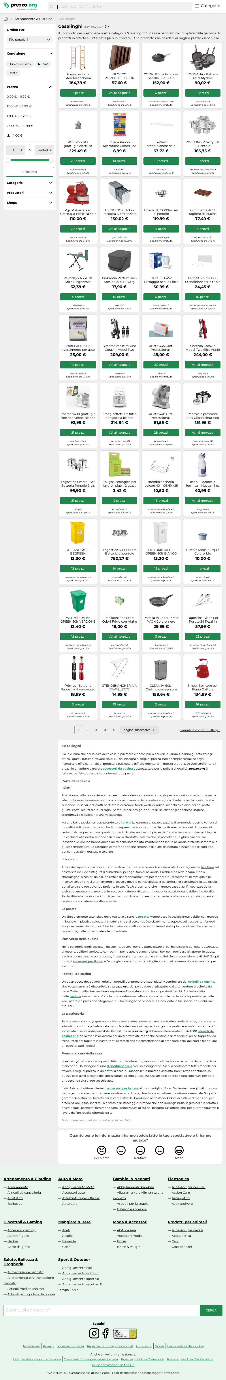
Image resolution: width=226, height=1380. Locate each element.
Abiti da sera (126, 1230)
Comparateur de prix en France (37, 1359)
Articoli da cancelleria (24, 1193)
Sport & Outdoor (74, 1259)
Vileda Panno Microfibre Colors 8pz (119, 144)
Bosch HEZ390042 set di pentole (161, 212)
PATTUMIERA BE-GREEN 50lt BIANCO (161, 552)
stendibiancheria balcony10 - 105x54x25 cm (161, 484)
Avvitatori (15, 1198)
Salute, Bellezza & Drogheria (21, 1261)
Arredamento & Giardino (33, 19)
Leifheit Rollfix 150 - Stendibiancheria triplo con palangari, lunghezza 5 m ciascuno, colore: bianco (202, 280)
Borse (121, 1241)
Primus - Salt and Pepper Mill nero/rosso (78, 687)
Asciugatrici (181, 1198)
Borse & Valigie (128, 1247)
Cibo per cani (182, 1247)
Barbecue (15, 1204)
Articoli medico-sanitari (26, 1289)
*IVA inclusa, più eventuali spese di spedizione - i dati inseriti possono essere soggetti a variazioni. (113, 1372)
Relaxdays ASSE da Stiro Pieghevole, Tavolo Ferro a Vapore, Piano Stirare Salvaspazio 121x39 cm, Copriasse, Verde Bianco (78, 280)
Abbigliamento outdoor (80, 1273)
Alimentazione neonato (25, 1272)
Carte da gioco (19, 1247)
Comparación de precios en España (91, 1359)
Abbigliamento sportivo (80, 1279)
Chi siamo (144, 1346)
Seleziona (30, 172)
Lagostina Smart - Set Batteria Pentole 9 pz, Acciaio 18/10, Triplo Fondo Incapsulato (78, 484)
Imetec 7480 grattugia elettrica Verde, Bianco (77, 416)
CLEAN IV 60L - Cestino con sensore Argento (161, 687)
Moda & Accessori (130, 1222)
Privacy (48, 1346)
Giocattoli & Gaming (23, 1222)
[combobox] (123, 6)
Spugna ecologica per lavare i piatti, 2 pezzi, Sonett (119, 484)
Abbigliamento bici (77, 1268)
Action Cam (181, 1193)
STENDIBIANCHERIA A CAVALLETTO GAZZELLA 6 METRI (119, 687)
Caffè (66, 1247)
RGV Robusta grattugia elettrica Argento (78, 144)
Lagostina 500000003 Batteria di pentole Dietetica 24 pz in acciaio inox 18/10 (119, 552)
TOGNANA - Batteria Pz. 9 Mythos (202, 76)
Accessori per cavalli (187, 1230)
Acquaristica (181, 1236)
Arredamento (18, 1187)
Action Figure (18, 1236)
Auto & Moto (70, 1179)
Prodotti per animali (187, 1222)
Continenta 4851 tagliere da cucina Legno (203, 212)
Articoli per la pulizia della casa (31, 1294)
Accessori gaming (22, 1230)
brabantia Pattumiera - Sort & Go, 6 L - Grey (119, 280)
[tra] (14, 150)
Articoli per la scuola (133, 1204)
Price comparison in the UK (113, 1365)
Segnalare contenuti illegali (200, 730)
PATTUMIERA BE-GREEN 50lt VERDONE (77, 619)
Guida (159, 1346)
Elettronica (178, 1179)
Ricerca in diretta (70, 1346)
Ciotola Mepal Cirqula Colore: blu (202, 552)
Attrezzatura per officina (81, 1198)
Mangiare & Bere (74, 1222)
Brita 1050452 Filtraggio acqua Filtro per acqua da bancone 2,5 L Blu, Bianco (161, 280)
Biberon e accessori (132, 1209)
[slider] (8, 160)
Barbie (13, 1241)
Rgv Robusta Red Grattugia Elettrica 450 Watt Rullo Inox (78, 212)
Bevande (69, 1241)
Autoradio (69, 1204)
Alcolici (67, 1236)
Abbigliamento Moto (78, 1187)
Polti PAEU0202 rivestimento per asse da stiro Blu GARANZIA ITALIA (78, 348)
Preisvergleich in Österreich (142, 1359)
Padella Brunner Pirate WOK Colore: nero (161, 619)
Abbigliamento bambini (135, 1187)
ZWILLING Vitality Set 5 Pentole (203, 144)
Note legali (31, 1346)
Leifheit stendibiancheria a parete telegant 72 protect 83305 (161, 144)
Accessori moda (129, 1236)
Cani (175, 1241)
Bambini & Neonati (131, 1179)
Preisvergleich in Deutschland (190, 1359)
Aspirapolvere (182, 1204)
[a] (43, 150)
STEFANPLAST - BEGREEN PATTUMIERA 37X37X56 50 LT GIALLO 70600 (78, 552)
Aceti (66, 1230)
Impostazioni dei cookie (185, 1346)
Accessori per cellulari (188, 1187)
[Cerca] (51, 6)
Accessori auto (73, 1193)
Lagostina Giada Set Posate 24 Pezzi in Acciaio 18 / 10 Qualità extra (202, 619)
